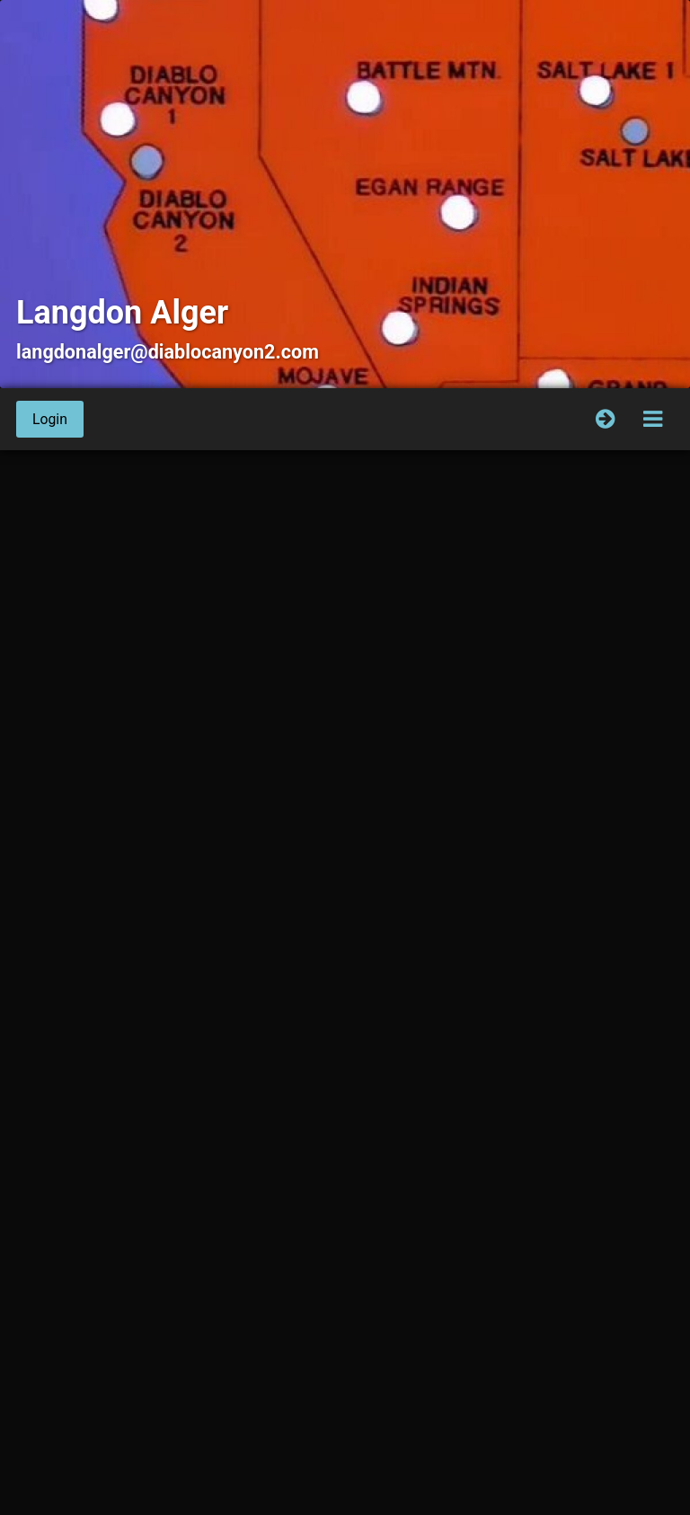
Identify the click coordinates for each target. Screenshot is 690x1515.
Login (49, 419)
